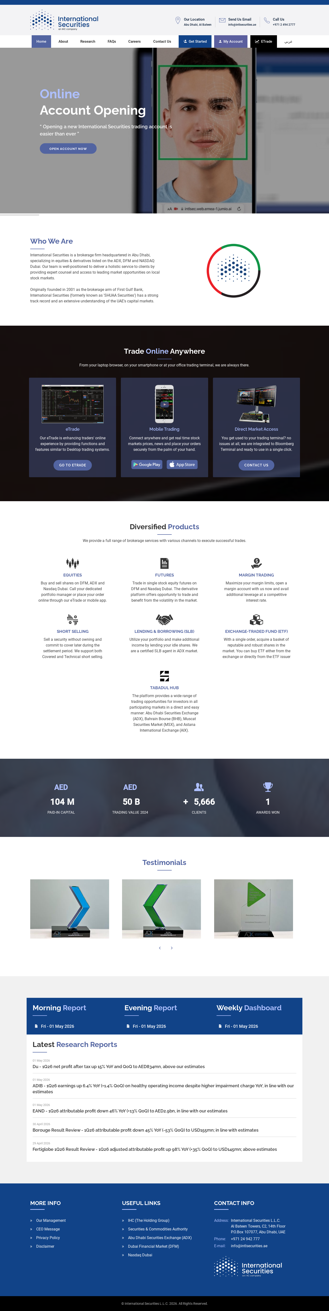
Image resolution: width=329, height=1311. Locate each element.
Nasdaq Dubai (140, 1255)
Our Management (51, 1220)
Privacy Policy (48, 1237)
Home (41, 41)
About (63, 41)
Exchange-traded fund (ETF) (256, 631)
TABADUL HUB (164, 687)
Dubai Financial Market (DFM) (153, 1246)
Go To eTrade (72, 465)
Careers (134, 41)
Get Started (195, 41)
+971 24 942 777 (245, 1239)
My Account (231, 41)
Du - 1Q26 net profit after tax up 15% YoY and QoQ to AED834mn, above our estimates (119, 1066)
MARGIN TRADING (256, 575)
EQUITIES (72, 575)
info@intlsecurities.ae (249, 1246)
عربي (288, 41)
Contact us (162, 41)
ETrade (263, 41)
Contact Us (256, 465)
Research (87, 41)
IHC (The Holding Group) (149, 1220)
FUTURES (164, 575)
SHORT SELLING (72, 631)
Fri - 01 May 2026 (57, 1026)
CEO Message (48, 1229)
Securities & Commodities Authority (158, 1229)
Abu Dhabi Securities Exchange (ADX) (160, 1237)
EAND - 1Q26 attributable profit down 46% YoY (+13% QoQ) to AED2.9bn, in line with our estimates (130, 1110)
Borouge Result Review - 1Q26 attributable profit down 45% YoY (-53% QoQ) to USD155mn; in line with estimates (145, 1130)
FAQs (112, 41)
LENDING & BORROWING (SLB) (164, 631)
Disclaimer (45, 1246)
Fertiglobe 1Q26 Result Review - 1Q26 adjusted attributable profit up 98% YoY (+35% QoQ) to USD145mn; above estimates (155, 1149)
